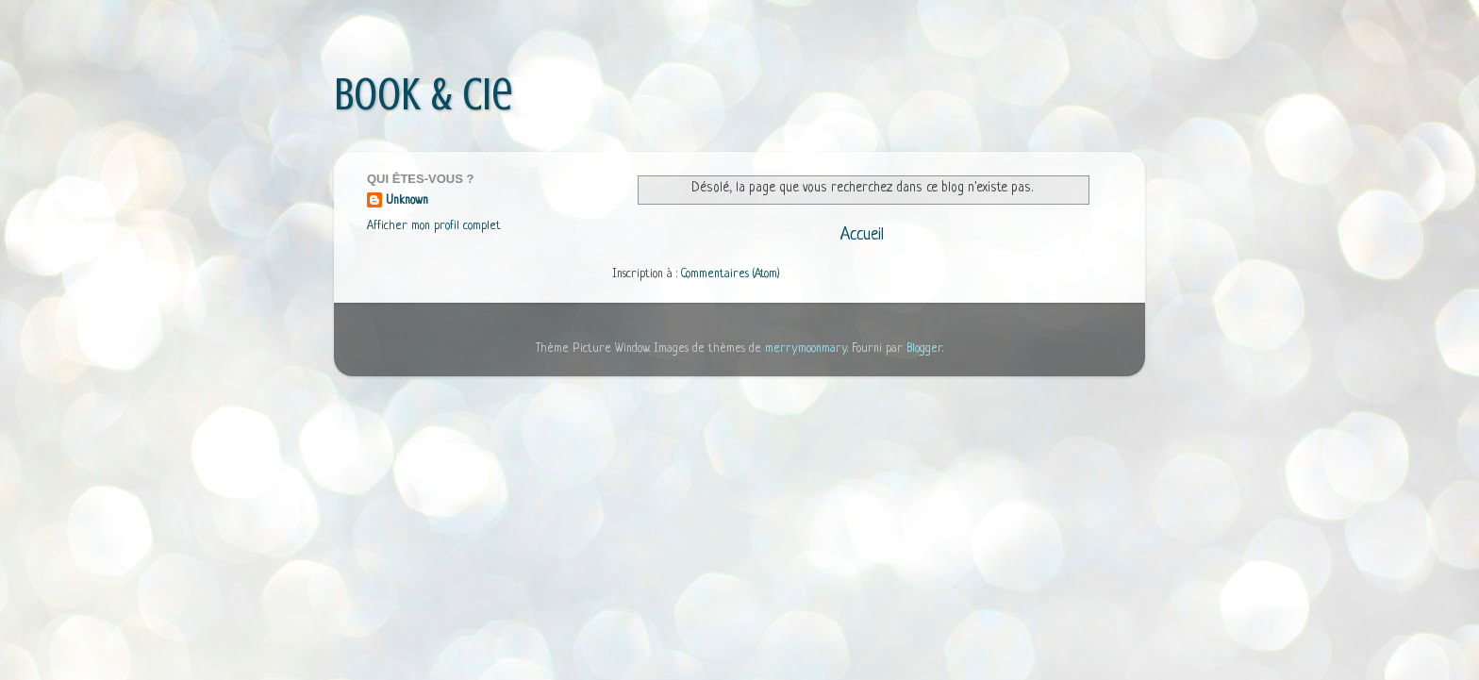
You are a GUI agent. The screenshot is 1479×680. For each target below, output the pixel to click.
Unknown (407, 200)
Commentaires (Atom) (730, 274)
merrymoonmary (806, 349)
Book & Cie (423, 94)
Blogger (924, 349)
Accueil (862, 234)
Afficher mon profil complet (434, 226)
